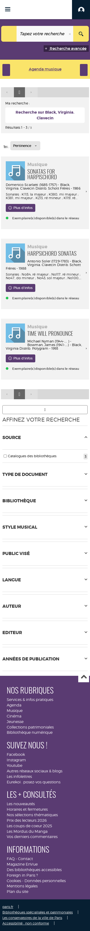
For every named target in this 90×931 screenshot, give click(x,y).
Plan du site (17, 891)
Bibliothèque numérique (30, 732)
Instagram (16, 760)
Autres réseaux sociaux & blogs (34, 771)
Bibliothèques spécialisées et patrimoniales (37, 912)
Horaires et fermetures (27, 809)
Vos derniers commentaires (32, 836)
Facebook (16, 754)
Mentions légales (22, 886)
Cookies (14, 881)
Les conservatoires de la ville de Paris (32, 918)
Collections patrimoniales (30, 727)
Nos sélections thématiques (32, 815)
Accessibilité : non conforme (25, 923)
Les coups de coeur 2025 (29, 826)
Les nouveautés (21, 804)
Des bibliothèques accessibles (34, 869)
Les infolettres (19, 776)
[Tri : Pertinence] (25, 145)
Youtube (14, 765)
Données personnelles (45, 881)
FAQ (11, 858)
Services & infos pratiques (30, 699)
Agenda (14, 705)
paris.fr (7, 907)
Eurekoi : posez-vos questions (33, 782)
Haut (83, 677)
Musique (15, 710)
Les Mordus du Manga (27, 831)
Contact (25, 858)
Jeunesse (15, 721)
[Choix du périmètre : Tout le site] (9, 34)
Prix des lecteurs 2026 (27, 820)
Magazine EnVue (22, 864)
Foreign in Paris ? (22, 875)
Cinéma (14, 716)
